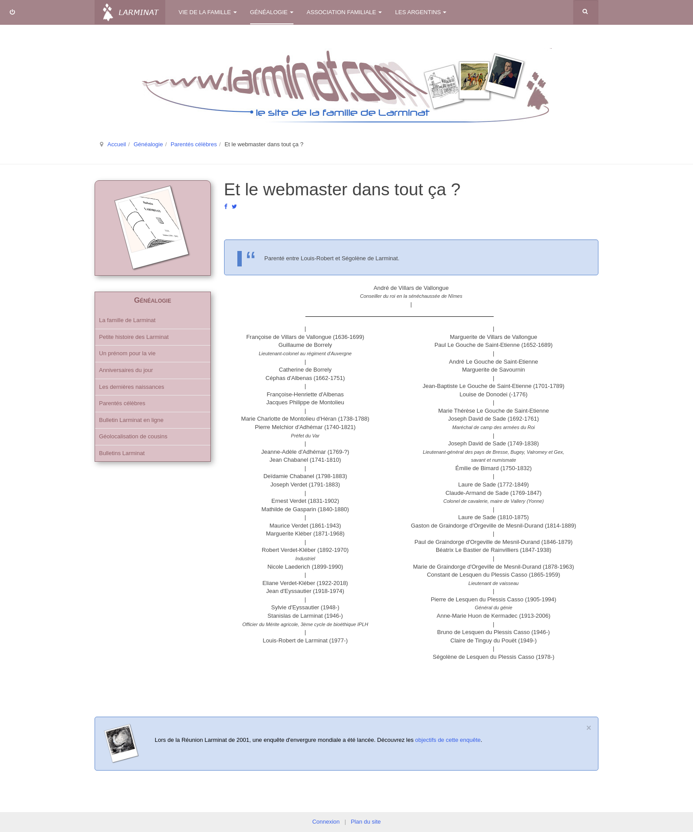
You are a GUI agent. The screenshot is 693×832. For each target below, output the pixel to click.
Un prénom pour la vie (127, 353)
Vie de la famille (208, 12)
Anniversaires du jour (126, 370)
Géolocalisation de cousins (133, 436)
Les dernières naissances (131, 387)
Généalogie (271, 12)
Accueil (116, 144)
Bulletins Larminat (122, 453)
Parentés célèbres (194, 144)
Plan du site (366, 821)
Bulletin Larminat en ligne (131, 420)
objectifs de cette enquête (447, 740)
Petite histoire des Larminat (134, 337)
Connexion (325, 821)
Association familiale (344, 12)
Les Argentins (420, 12)
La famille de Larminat (127, 320)
